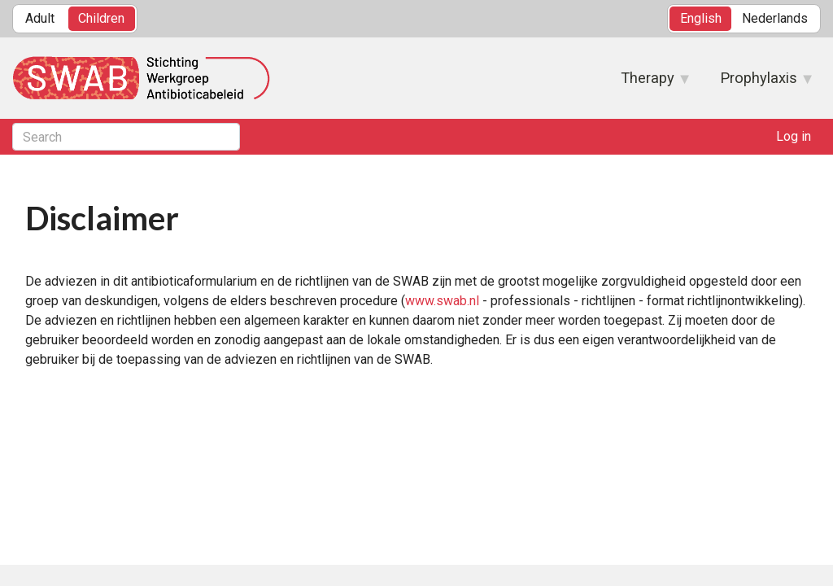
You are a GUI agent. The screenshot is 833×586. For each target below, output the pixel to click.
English (701, 18)
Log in (793, 136)
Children (101, 18)
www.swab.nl (442, 300)
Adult (40, 18)
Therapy (647, 83)
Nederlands (775, 18)
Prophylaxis (758, 83)
